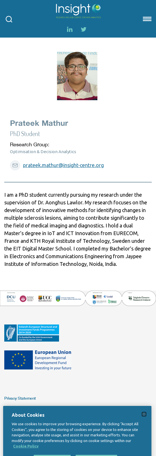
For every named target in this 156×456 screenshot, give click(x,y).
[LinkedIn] (69, 29)
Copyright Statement (22, 410)
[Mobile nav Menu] (146, 19)
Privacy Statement (20, 398)
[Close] (144, 420)
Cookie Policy (26, 452)
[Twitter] (83, 29)
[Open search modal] (9, 19)
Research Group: (29, 144)
